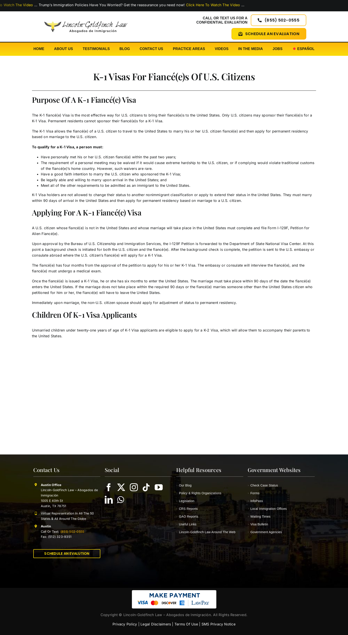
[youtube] (159, 487)
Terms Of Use (186, 624)
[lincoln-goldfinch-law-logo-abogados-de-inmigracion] (86, 19)
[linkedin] (109, 500)
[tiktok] (146, 487)
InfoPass (255, 501)
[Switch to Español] (303, 49)
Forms (253, 493)
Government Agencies (265, 532)
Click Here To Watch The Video (221, 5)
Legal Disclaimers (155, 624)
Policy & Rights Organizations (198, 493)
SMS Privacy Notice (218, 624)
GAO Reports (187, 516)
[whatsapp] (120, 500)
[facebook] (109, 487)
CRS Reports (187, 508)
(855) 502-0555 (71, 531)
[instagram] (134, 487)
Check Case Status (263, 485)
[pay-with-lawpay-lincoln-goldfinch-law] (174, 592)
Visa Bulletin (258, 524)
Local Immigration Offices (267, 508)
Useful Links (186, 524)
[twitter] (121, 487)
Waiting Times (259, 516)
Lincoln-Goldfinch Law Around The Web (205, 532)
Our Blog (184, 485)
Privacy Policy (125, 624)
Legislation (185, 501)
